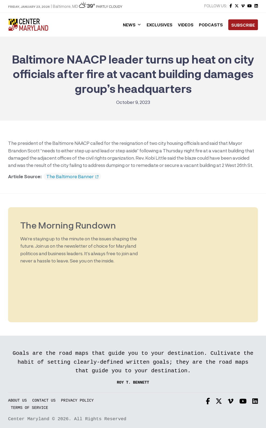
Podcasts (211, 24)
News (132, 24)
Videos (186, 24)
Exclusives (159, 24)
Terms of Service (29, 408)
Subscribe (243, 25)
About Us (17, 400)
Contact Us (44, 400)
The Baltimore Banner (72, 177)
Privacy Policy (77, 400)
